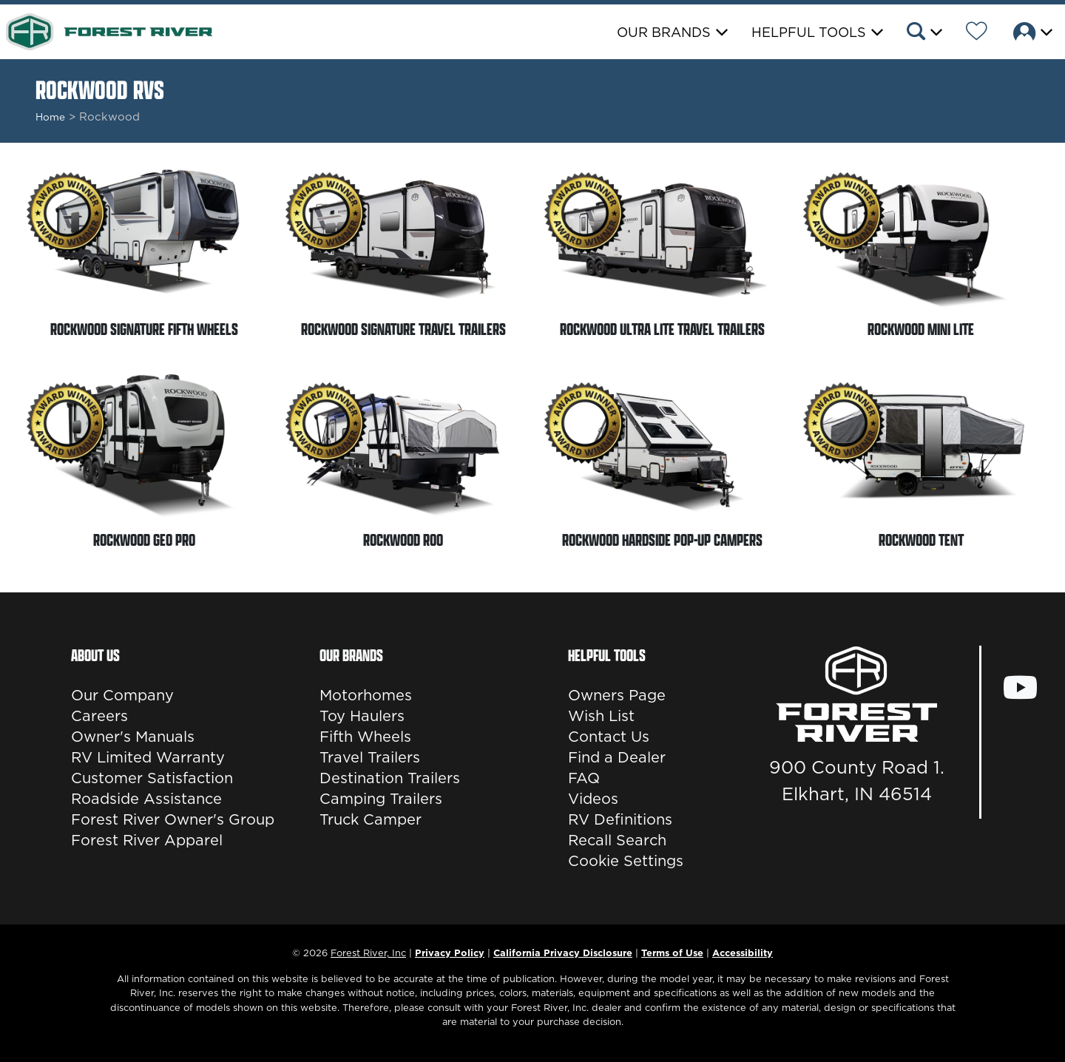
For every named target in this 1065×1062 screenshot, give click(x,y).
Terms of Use (672, 952)
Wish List (601, 716)
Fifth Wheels (365, 736)
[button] (923, 33)
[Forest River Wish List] (976, 33)
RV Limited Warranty (148, 757)
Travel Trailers (370, 757)
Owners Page (617, 695)
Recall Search (617, 840)
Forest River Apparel (147, 840)
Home (50, 117)
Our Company (122, 695)
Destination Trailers (390, 778)
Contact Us (608, 736)
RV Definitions (620, 819)
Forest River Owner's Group (172, 819)
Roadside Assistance (146, 798)
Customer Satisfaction (152, 778)
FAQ (584, 778)
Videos (593, 798)
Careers (99, 716)
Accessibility (742, 952)
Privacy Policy (449, 952)
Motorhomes (366, 695)
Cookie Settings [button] (625, 860)
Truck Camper (371, 819)
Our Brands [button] (664, 32)
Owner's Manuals (133, 736)
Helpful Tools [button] (808, 32)
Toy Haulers (362, 716)
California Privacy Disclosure (562, 952)
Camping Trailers (381, 798)
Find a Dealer (617, 757)
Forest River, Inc (368, 952)
